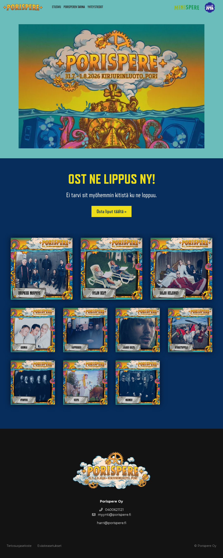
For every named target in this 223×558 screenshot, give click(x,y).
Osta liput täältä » (111, 211)
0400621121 (111, 510)
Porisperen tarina (74, 7)
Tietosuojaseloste (19, 546)
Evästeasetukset (49, 546)
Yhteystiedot (95, 7)
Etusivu (56, 7)
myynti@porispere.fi (111, 515)
